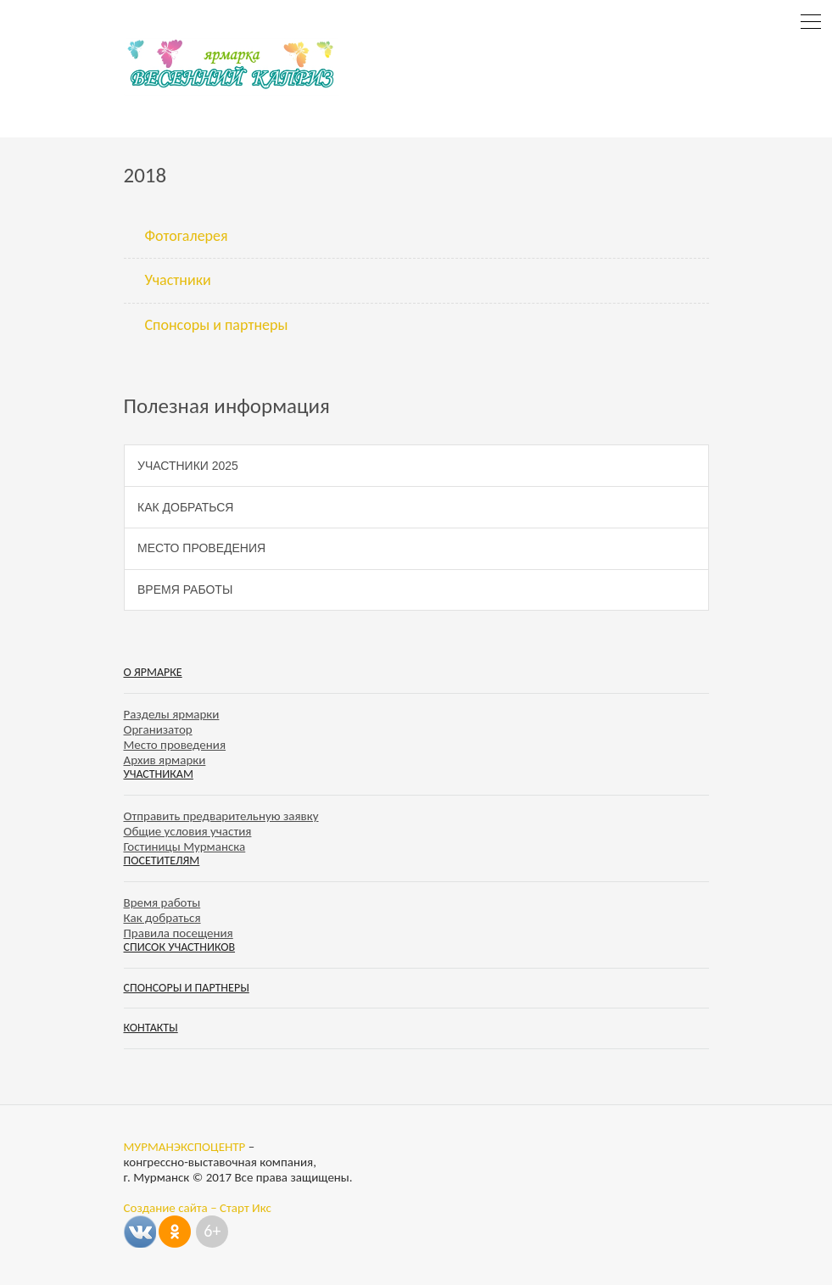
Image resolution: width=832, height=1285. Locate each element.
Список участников (180, 947)
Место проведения (201, 548)
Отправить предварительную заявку (221, 816)
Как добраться (185, 507)
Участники (178, 280)
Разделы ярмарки (172, 714)
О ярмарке (153, 672)
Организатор (158, 729)
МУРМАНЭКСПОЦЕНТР (185, 1146)
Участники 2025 (187, 465)
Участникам (158, 774)
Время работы (184, 589)
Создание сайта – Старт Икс (197, 1207)
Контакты (151, 1027)
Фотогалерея (186, 235)
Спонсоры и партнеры (216, 325)
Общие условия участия (188, 831)
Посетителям (162, 860)
